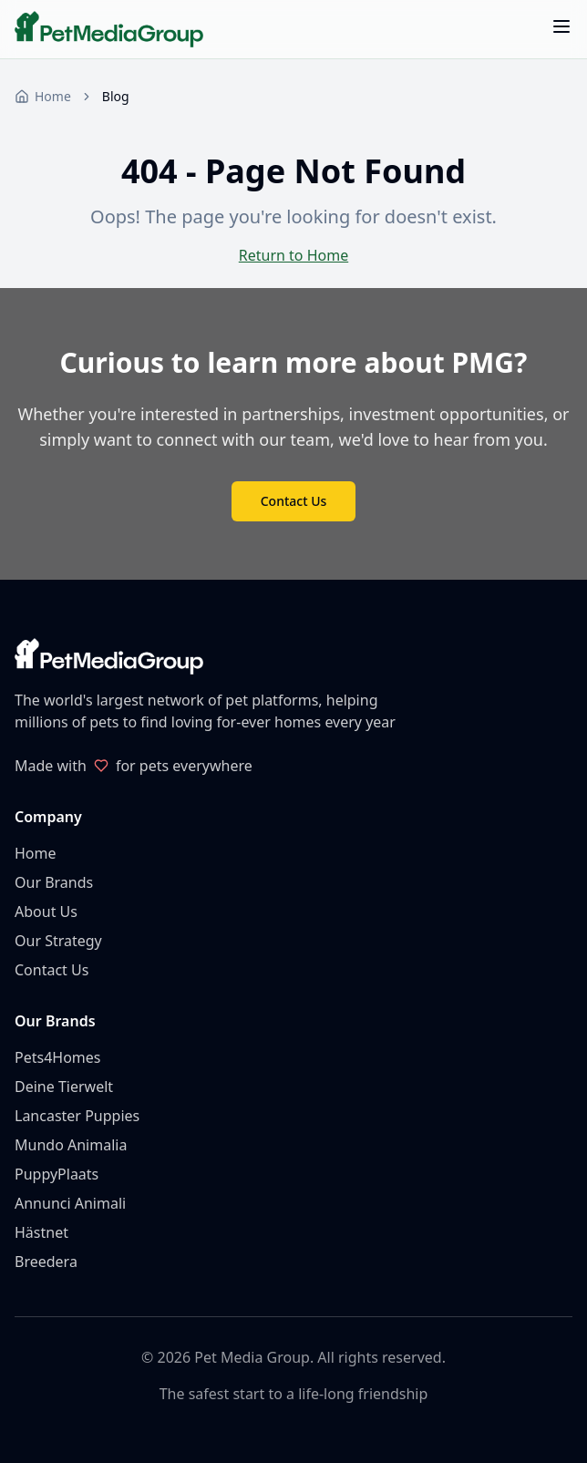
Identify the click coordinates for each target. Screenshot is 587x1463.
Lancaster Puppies (77, 1116)
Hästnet (41, 1232)
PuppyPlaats (56, 1174)
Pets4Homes (57, 1057)
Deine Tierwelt (64, 1087)
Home (36, 853)
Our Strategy (58, 941)
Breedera (46, 1262)
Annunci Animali (70, 1203)
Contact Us (294, 501)
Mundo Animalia (71, 1145)
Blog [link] (115, 96)
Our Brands (54, 882)
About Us (46, 911)
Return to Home (293, 255)
